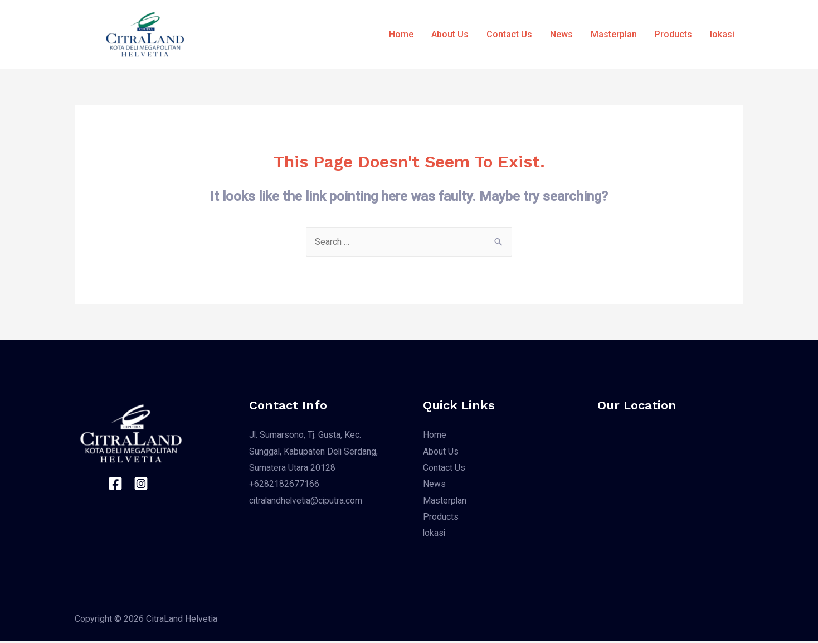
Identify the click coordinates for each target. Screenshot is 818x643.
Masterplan (614, 34)
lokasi (722, 34)
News (561, 34)
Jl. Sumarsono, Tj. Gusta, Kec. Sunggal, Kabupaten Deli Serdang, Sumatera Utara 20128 (314, 451)
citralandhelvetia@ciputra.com (307, 501)
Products (673, 34)
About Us (450, 34)
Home (401, 34)
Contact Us (509, 34)
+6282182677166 (284, 485)
